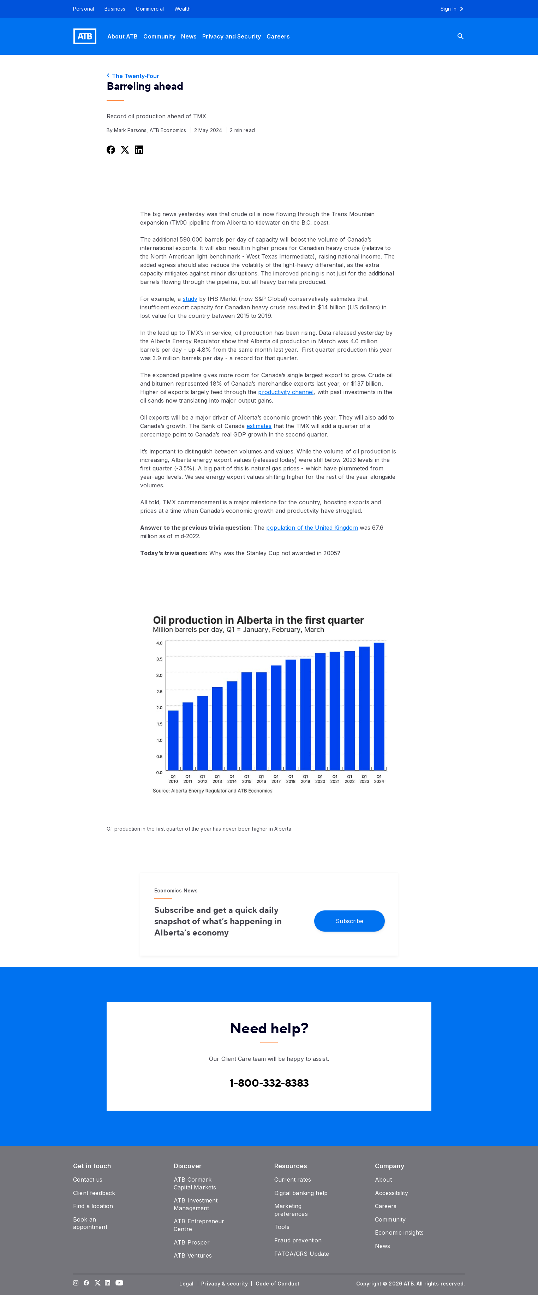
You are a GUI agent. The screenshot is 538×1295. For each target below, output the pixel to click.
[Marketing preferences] (291, 1209)
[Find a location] (93, 1206)
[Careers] (278, 36)
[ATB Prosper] (192, 1242)
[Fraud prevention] (298, 1240)
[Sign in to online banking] (455, 9)
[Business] (115, 9)
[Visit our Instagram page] (76, 1284)
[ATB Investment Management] (195, 1204)
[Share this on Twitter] (124, 149)
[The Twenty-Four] (269, 76)
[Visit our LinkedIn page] (107, 1284)
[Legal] (187, 1283)
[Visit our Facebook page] (86, 1284)
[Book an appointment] (90, 1223)
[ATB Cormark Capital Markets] (195, 1183)
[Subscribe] (349, 920)
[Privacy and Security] (231, 36)
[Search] (466, 36)
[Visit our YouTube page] (118, 1284)
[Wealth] (182, 9)
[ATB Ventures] (193, 1255)
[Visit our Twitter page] (97, 1284)
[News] (189, 36)
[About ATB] (122, 36)
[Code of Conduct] (278, 1283)
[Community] (159, 36)
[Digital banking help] (301, 1192)
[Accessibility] (391, 1192)
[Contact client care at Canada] (269, 1083)
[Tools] (281, 1226)
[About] (383, 1179)
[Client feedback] (94, 1192)
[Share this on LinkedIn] (138, 149)
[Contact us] (88, 1179)
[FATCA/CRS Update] (301, 1253)
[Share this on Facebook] (110, 149)
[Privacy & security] (225, 1283)
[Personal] (80, 9)
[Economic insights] (399, 1232)
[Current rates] (292, 1179)
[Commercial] (150, 9)
